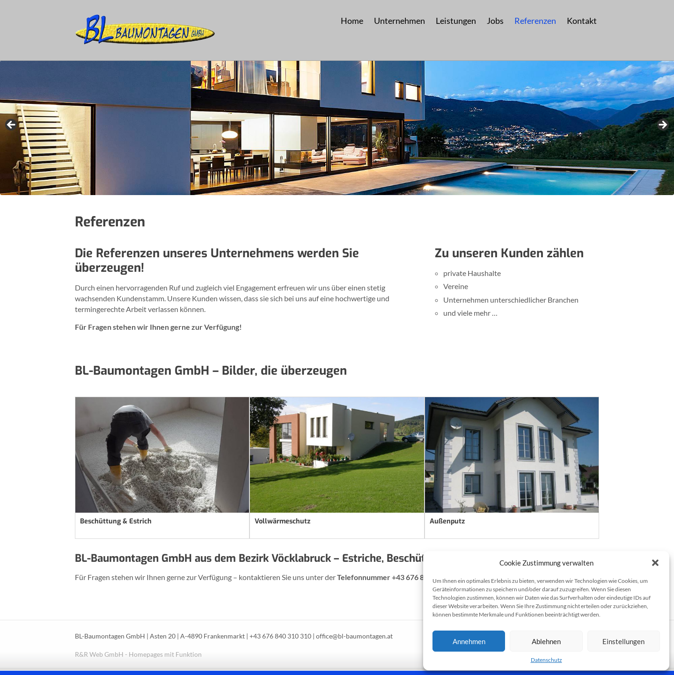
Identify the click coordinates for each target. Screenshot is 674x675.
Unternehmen (399, 21)
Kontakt (582, 21)
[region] (337, 127)
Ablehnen (546, 641)
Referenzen (535, 21)
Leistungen (456, 21)
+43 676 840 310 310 (280, 636)
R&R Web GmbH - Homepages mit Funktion (138, 654)
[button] (655, 562)
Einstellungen (623, 641)
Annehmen (469, 641)
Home (352, 21)
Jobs (495, 21)
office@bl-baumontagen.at (354, 636)
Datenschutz (546, 659)
